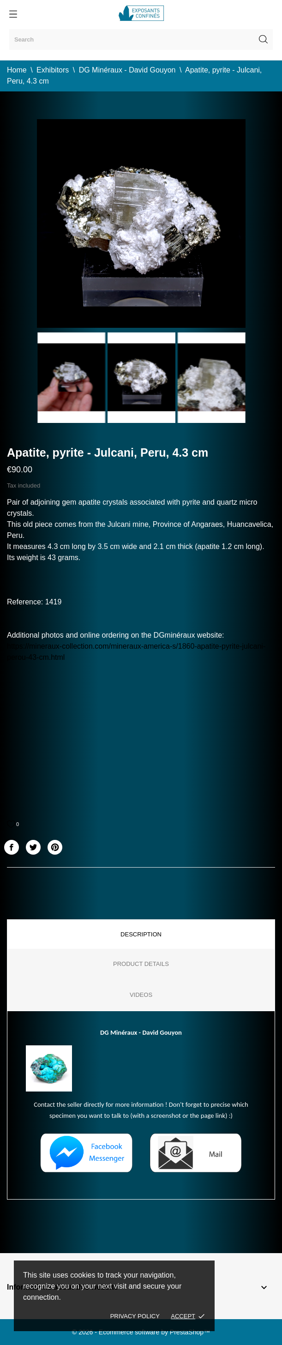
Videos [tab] (141, 994)
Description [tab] (141, 934)
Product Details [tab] (141, 963)
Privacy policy (135, 1316)
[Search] (141, 39)
